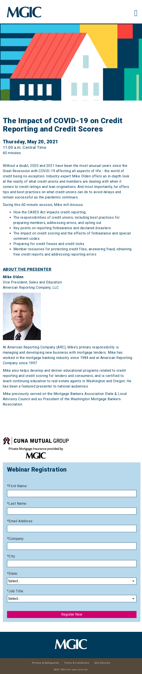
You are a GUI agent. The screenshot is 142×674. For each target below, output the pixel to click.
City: (12, 556)
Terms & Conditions (76, 662)
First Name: (18, 486)
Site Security (102, 662)
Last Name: (18, 503)
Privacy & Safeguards (45, 662)
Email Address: (21, 521)
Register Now (71, 614)
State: (13, 573)
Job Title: (16, 591)
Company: (16, 539)
